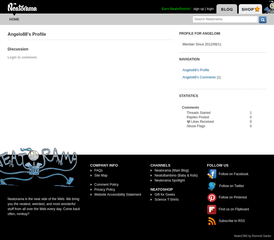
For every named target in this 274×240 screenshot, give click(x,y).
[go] (263, 19)
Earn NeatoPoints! (176, 9)
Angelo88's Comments (199, 77)
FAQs (98, 170)
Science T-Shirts (166, 199)
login (210, 9)
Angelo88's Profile (196, 70)
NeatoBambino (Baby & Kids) (176, 175)
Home (14, 19)
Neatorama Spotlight (169, 180)
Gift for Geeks (164, 194)
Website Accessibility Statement (117, 194)
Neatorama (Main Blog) (171, 170)
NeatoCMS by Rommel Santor (253, 236)
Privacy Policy (104, 190)
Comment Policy (106, 185)
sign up (198, 9)
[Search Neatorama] (225, 19)
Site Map (100, 175)
